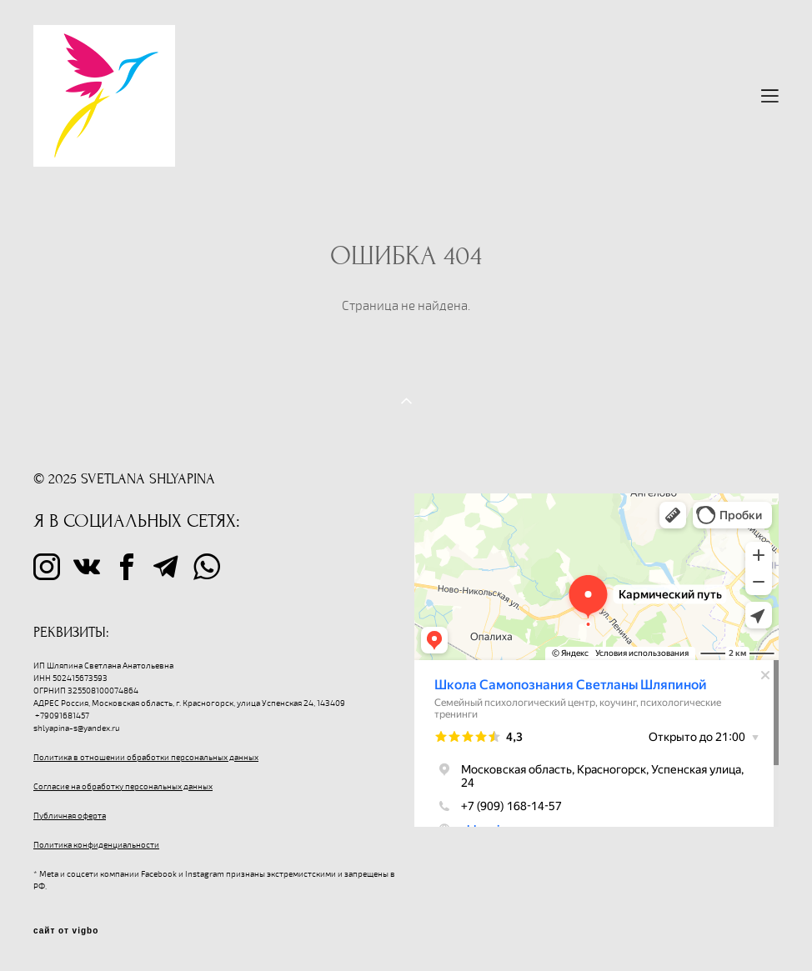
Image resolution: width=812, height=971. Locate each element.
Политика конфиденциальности (96, 845)
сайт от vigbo (65, 931)
